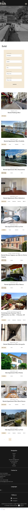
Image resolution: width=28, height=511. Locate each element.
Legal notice (17, 503)
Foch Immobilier (4, 473)
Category (9, 53)
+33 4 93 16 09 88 (4, 480)
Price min (9, 71)
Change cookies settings (11, 505)
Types (8, 59)
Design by (20, 505)
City (8, 65)
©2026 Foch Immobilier (7, 503)
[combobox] (14, 55)
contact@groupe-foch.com (6, 481)
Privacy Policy (20, 508)
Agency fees (24, 503)
